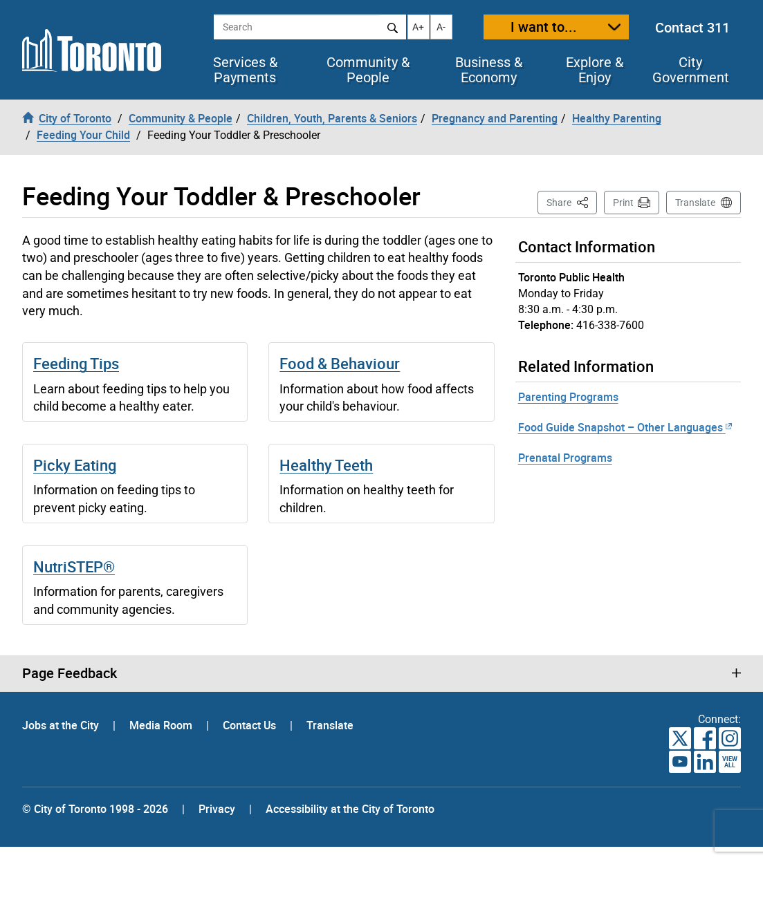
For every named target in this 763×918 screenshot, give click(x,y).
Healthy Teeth (326, 465)
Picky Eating (74, 465)
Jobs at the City (62, 725)
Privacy (217, 808)
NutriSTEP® (74, 566)
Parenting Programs (568, 396)
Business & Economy (488, 70)
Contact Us (251, 725)
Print (623, 202)
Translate (695, 202)
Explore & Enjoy (594, 70)
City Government (690, 70)
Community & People (368, 70)
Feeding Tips (76, 363)
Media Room (162, 725)
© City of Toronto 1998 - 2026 (95, 808)
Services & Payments (245, 70)
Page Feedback (69, 673)
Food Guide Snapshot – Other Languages (625, 427)
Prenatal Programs (565, 457)
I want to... (544, 26)
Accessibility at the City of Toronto (350, 808)
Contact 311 (692, 27)
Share (571, 201)
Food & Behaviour (339, 363)
